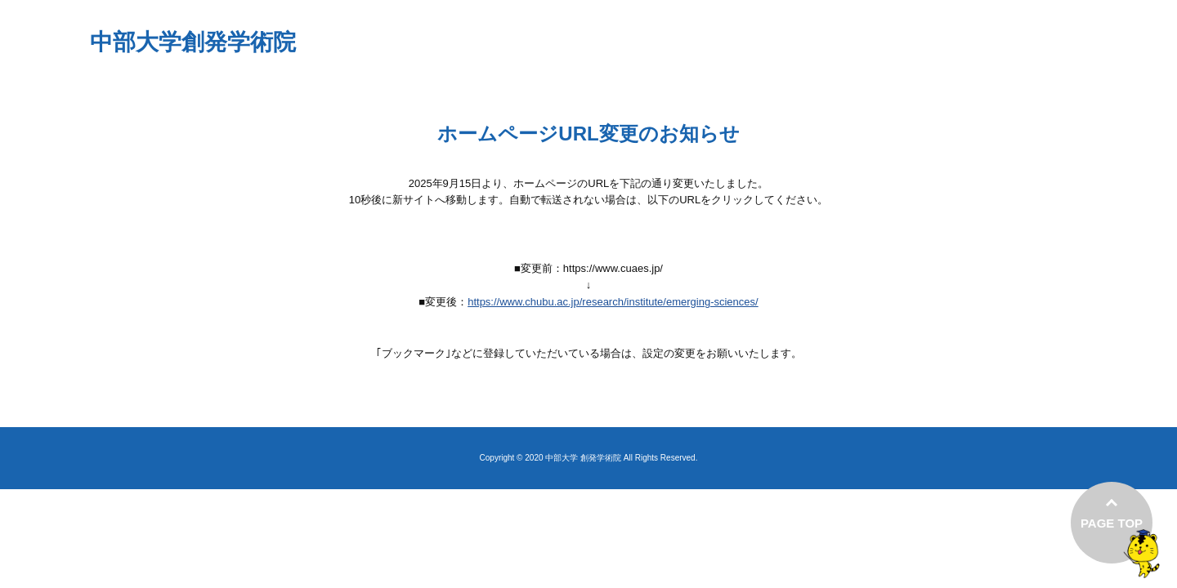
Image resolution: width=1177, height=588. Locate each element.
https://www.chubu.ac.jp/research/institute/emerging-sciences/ (613, 302)
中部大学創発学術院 (193, 42)
